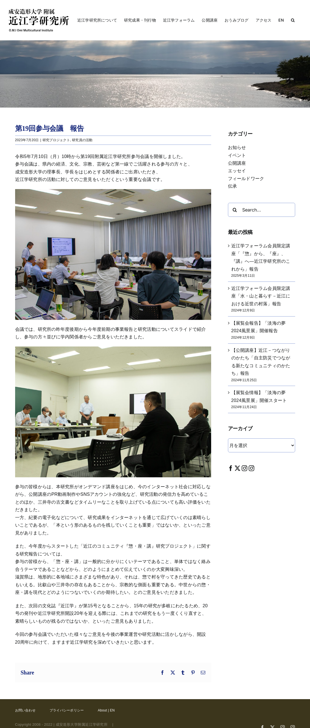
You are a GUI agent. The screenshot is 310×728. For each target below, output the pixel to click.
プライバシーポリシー (67, 710)
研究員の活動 (82, 140)
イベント (237, 155)
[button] (293, 20)
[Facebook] (231, 468)
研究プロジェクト (56, 140)
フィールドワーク (246, 178)
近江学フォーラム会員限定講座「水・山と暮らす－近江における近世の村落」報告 (260, 296)
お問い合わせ (25, 710)
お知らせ (237, 147)
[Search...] (261, 210)
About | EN (106, 710)
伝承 (232, 186)
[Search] (235, 210)
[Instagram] (244, 468)
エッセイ (237, 170)
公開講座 (237, 163)
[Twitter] (237, 468)
